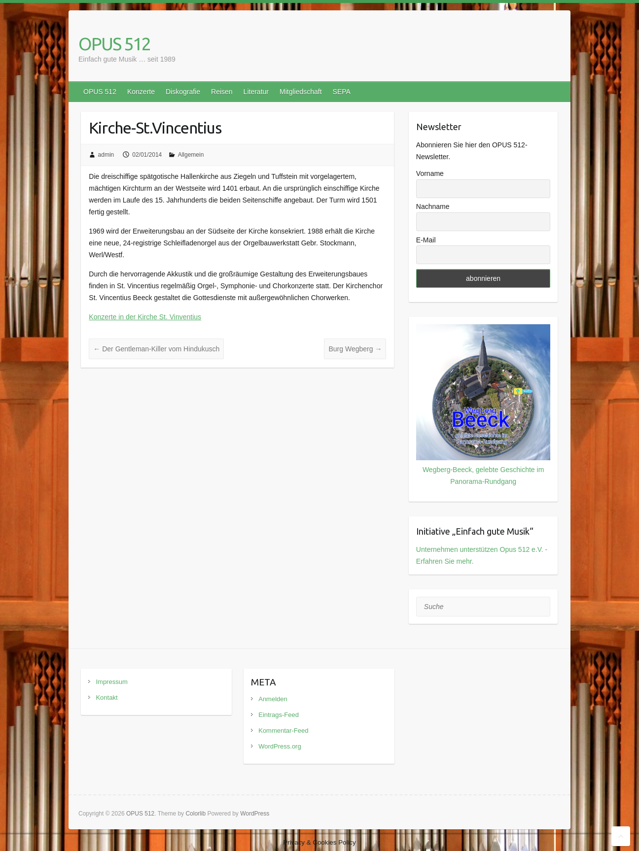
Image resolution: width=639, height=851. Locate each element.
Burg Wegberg (355, 349)
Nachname (433, 206)
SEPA (342, 92)
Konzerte (141, 92)
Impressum (111, 681)
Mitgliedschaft (301, 92)
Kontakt (106, 697)
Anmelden (272, 699)
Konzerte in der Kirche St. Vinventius (145, 317)
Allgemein (191, 154)
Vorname (430, 173)
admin (106, 154)
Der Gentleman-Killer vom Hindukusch (156, 349)
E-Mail (426, 240)
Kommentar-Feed (283, 730)
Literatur (256, 92)
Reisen (222, 92)
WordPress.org (279, 746)
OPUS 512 (114, 44)
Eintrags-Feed (278, 714)
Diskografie (183, 92)
